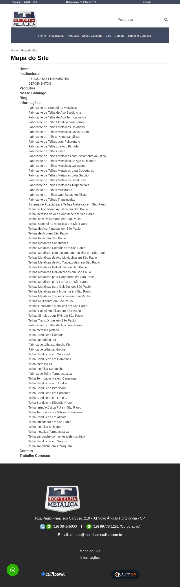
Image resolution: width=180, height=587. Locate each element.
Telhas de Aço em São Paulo (48, 233)
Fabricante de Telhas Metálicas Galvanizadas (59, 132)
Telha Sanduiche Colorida (46, 335)
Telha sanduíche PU (42, 340)
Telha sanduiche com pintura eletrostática (56, 436)
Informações (30, 103)
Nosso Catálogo (92, 35)
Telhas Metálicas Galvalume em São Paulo (57, 267)
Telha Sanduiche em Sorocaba (49, 393)
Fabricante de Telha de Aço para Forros (55, 325)
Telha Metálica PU (40, 364)
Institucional (56, 35)
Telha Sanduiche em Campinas (49, 359)
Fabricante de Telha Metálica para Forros (56, 122)
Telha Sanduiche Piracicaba (47, 388)
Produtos (73, 35)
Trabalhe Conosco (139, 35)
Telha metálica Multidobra (45, 427)
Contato (119, 35)
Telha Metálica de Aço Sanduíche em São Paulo (61, 214)
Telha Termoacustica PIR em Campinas (55, 412)
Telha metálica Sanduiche (46, 369)
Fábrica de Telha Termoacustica (50, 373)
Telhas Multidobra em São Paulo (50, 301)
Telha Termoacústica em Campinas (52, 378)
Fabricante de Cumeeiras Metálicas (52, 107)
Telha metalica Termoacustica (48, 431)
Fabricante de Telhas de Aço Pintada (53, 146)
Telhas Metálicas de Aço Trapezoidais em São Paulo (64, 262)
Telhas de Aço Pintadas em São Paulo (54, 228)
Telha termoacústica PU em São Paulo (54, 407)
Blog (108, 35)
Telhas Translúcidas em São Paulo (52, 320)
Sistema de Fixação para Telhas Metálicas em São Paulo (67, 204)
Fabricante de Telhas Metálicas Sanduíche (57, 180)
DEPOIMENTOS (39, 83)
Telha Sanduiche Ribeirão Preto (50, 402)
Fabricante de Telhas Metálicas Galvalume (57, 165)
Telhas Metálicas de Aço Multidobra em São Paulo (62, 257)
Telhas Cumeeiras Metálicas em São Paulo (57, 223)
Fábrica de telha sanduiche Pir (49, 344)
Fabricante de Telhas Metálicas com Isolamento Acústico (67, 156)
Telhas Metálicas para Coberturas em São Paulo (61, 277)
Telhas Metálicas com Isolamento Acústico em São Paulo (67, 252)
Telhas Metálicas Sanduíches (48, 243)
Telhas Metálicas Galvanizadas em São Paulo (59, 272)
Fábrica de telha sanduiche (46, 349)
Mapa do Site (90, 551)
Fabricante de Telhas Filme (46, 151)
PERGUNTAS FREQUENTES (48, 78)
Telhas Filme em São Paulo (47, 238)
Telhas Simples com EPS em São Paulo (55, 315)
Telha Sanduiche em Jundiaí (47, 383)
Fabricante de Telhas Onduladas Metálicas (57, 194)
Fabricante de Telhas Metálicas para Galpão (58, 175)
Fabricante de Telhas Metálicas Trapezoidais (58, 185)
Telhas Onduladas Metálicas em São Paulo (57, 306)
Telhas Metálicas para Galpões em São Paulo (59, 286)
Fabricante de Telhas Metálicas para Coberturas (61, 170)
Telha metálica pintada (43, 330)
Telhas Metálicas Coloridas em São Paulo (56, 248)
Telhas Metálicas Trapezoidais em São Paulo (59, 296)
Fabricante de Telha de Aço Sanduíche (54, 112)
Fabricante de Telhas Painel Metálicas (54, 136)
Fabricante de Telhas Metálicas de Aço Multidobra (62, 161)
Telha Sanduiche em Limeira (47, 398)
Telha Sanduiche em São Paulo (49, 354)
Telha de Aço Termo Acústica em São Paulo (58, 209)
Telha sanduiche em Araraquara (50, 446)
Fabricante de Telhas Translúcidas (51, 199)
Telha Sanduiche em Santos (47, 441)
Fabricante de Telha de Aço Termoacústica (57, 117)
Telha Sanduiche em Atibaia (47, 417)
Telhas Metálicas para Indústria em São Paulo (59, 291)
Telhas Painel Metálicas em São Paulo (54, 311)
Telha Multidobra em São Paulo (49, 422)
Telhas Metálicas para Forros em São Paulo (58, 282)
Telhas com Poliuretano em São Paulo (54, 219)
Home (42, 35)
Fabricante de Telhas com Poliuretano (54, 141)
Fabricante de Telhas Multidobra (50, 190)
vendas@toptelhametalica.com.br (96, 535)
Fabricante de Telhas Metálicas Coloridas (56, 127)
